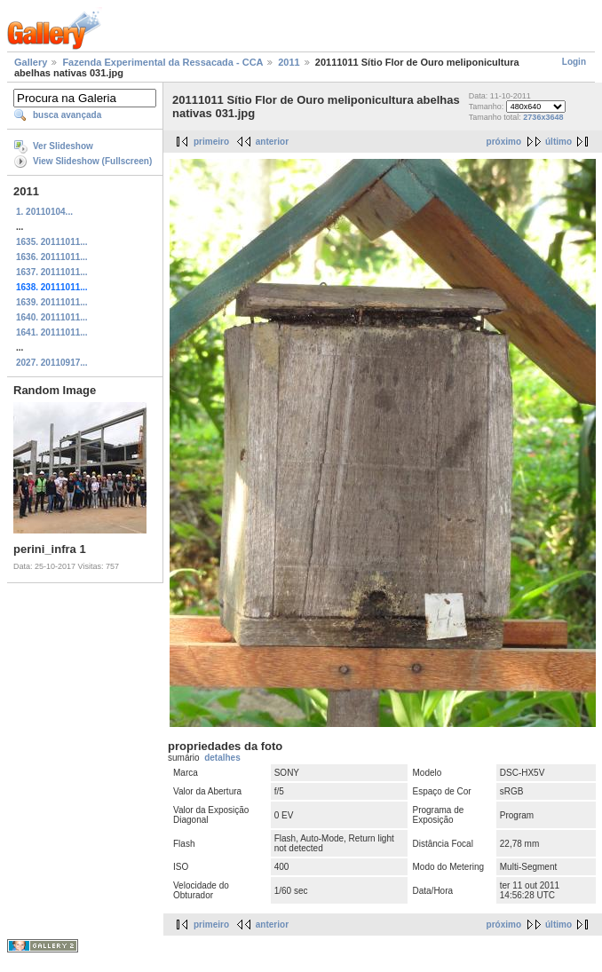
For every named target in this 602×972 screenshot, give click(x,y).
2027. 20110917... (52, 362)
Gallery (30, 62)
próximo (504, 141)
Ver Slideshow (63, 146)
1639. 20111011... (52, 302)
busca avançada (67, 115)
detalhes (222, 758)
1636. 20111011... (52, 257)
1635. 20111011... (52, 242)
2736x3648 (543, 117)
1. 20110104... (44, 212)
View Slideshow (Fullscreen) (92, 161)
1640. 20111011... (52, 317)
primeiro (211, 141)
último (558, 141)
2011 (288, 62)
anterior (272, 141)
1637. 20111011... (52, 272)
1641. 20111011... (52, 332)
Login (574, 62)
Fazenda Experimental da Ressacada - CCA (162, 62)
